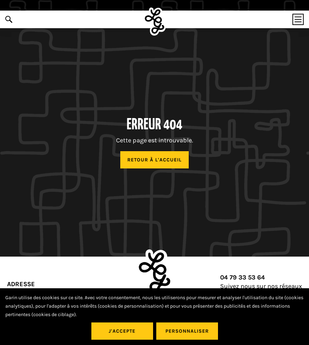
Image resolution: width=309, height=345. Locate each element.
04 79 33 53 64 (242, 277)
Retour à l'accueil (154, 160)
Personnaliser (187, 331)
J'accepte (122, 331)
